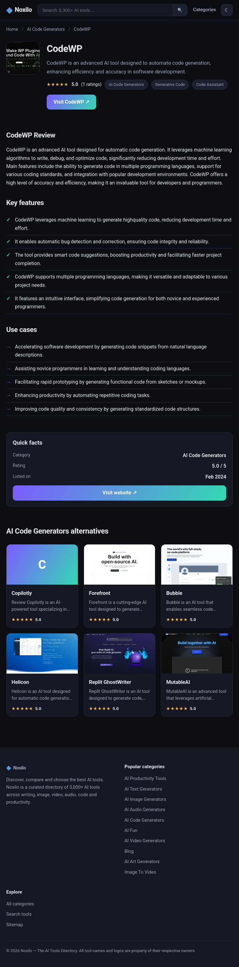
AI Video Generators (144, 840)
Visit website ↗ (119, 493)
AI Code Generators (46, 29)
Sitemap (14, 924)
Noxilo (16, 768)
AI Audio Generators (144, 809)
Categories (204, 9)
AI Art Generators (142, 861)
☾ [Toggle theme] (227, 10)
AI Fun (130, 830)
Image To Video (140, 872)
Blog (129, 851)
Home (12, 29)
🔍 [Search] (180, 10)
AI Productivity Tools (145, 778)
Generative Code (170, 84)
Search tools (19, 914)
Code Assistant (210, 84)
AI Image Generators (145, 799)
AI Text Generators (143, 789)
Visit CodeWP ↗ (71, 102)
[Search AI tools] (105, 10)
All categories (20, 904)
